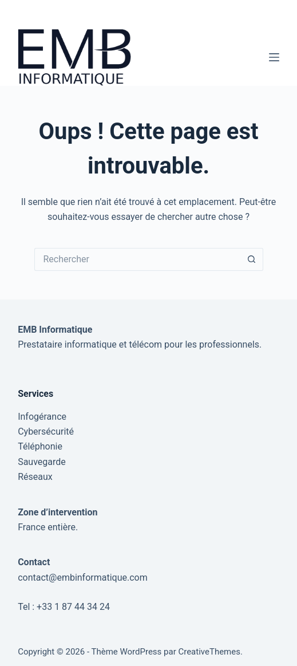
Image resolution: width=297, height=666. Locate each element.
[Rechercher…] (137, 259)
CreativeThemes (209, 652)
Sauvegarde (42, 461)
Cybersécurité (46, 431)
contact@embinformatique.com (83, 577)
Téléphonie (40, 446)
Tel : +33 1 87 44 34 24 (64, 606)
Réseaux (35, 476)
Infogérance (42, 416)
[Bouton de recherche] (251, 259)
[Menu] (274, 57)
